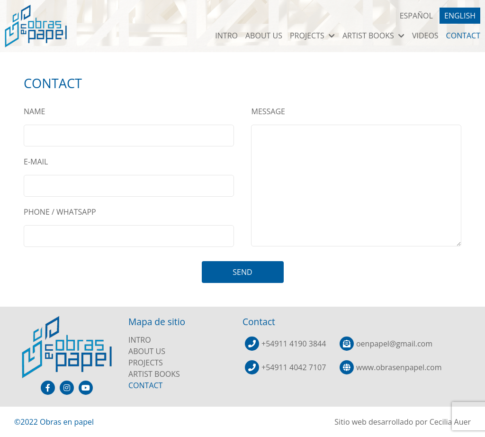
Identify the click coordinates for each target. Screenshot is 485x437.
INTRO (226, 35)
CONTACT (463, 35)
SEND (242, 272)
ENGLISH (460, 15)
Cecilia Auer (450, 422)
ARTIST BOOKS (373, 35)
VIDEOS (425, 35)
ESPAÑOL (416, 15)
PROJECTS (312, 35)
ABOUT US (263, 35)
